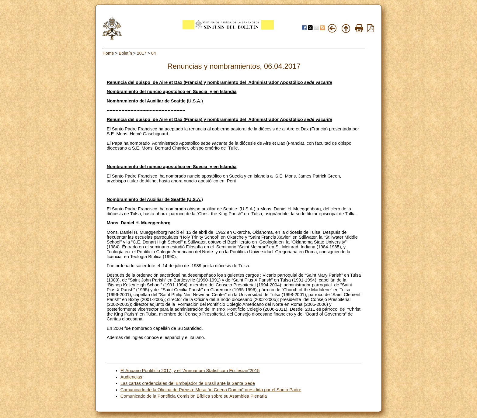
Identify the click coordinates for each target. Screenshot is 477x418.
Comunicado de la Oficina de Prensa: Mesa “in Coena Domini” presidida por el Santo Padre (210, 389)
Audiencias (131, 377)
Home (108, 53)
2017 (141, 53)
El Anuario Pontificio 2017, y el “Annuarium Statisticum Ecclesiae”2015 (190, 370)
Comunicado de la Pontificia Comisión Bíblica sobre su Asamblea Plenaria (193, 396)
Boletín (125, 53)
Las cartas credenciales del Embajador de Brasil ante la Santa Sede (187, 383)
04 (153, 53)
